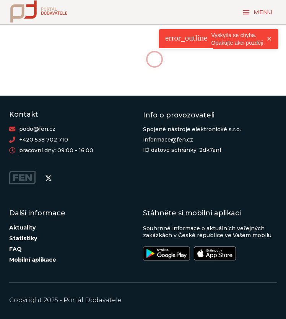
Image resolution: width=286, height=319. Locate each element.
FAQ (15, 249)
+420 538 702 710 (43, 139)
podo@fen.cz (37, 128)
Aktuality (22, 227)
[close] (269, 39)
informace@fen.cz (168, 139)
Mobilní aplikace (32, 259)
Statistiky (23, 238)
